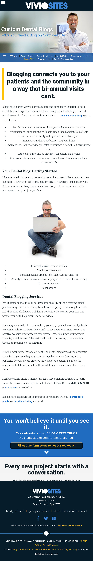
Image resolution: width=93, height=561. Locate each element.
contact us (11, 387)
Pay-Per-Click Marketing (63, 59)
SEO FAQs (14, 56)
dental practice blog (71, 115)
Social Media (62, 56)
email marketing (23, 401)
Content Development (45, 56)
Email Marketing (44, 59)
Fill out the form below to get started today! (46, 445)
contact (82, 511)
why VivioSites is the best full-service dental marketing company (45, 549)
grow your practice (39, 511)
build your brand (15, 511)
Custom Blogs (29, 59)
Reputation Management (80, 56)
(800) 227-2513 (46, 500)
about (57, 511)
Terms (46, 545)
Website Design (27, 56)
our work (69, 511)
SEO (4, 56)
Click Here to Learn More (69, 525)
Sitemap (54, 545)
